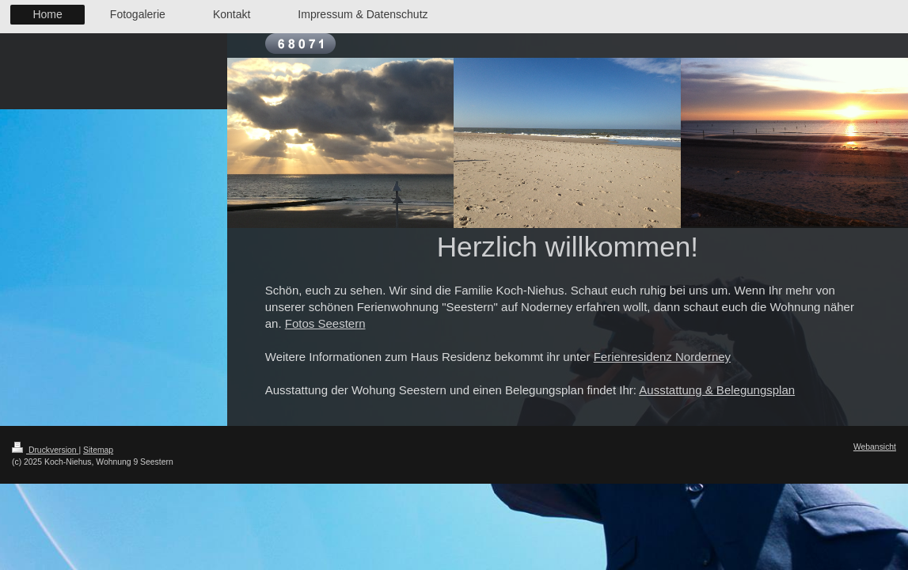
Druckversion (45, 450)
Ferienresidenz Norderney (662, 356)
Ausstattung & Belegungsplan (717, 390)
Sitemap (98, 450)
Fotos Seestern (325, 323)
